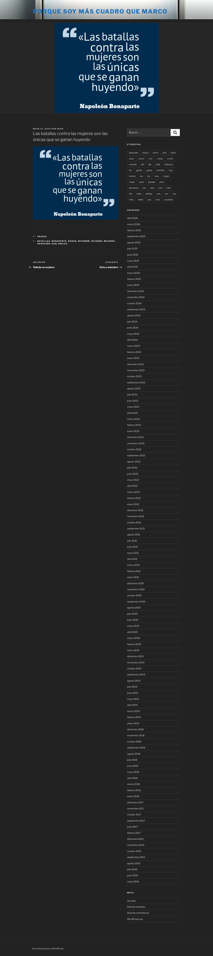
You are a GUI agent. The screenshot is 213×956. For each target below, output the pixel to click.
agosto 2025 (133, 242)
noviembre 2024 (136, 297)
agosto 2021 (133, 534)
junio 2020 (132, 619)
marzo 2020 (133, 638)
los (148, 176)
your (157, 199)
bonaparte (59, 241)
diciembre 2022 (135, 437)
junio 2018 (132, 765)
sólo (169, 187)
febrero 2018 (134, 790)
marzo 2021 (133, 565)
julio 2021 (132, 540)
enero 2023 (133, 431)
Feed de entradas (136, 906)
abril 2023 (132, 413)
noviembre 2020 (136, 589)
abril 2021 (132, 559)
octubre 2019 (134, 668)
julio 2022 (132, 467)
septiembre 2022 (136, 455)
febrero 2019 (134, 717)
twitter (149, 193)
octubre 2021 (134, 522)
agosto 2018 (133, 753)
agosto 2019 (133, 680)
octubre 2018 (134, 741)
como (141, 158)
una (159, 193)
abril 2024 (132, 339)
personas (134, 187)
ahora (145, 152)
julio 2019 (132, 686)
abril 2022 (132, 485)
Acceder (131, 900)
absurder (133, 152)
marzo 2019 (133, 711)
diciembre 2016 (135, 838)
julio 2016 (132, 869)
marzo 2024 (133, 345)
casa (131, 158)
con (150, 158)
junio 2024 (132, 327)
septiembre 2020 (136, 601)
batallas (43, 241)
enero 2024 (133, 358)
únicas (62, 244)
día (149, 164)
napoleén (43, 244)
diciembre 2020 (135, 583)
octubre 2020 (134, 595)
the (130, 193)
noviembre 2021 (135, 516)
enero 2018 (133, 796)
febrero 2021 (134, 571)
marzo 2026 (133, 224)
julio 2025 (132, 248)
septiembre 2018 (136, 747)
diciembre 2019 (135, 656)
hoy (171, 170)
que (152, 187)
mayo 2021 (133, 552)
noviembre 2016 (135, 845)
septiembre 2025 (136, 236)
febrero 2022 (134, 498)
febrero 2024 (134, 352)
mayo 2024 (133, 333)
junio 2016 (132, 875)
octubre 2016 (134, 851)
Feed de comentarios (138, 912)
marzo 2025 (133, 273)
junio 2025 (132, 254)
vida (131, 199)
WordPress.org (135, 919)
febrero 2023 (134, 425)
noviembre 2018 (135, 735)
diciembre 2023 (135, 364)
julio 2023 (132, 394)
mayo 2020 (133, 625)
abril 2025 (132, 266)
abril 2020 (132, 632)
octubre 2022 (134, 449)
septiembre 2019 (136, 674)
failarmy (168, 164)
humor (132, 176)
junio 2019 (132, 692)
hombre (160, 170)
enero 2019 (133, 723)
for (130, 170)
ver (166, 193)
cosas (160, 158)
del (142, 164)
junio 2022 (132, 473)
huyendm (84, 241)
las (141, 176)
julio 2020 (132, 613)
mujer (132, 182)
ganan (72, 241)
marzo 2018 (133, 784)
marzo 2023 (133, 419)
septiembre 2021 (136, 528)
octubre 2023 (134, 376)
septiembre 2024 (136, 309)
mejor (166, 176)
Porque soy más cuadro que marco (100, 11)
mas (156, 176)
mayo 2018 (133, 772)
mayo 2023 (133, 406)
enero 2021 (133, 577)
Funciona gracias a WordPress (48, 948)
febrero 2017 (134, 832)
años (173, 152)
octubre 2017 (134, 814)
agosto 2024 (133, 315)
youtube (168, 199)
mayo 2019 (133, 699)
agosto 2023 (133, 388)
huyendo (97, 241)
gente (139, 170)
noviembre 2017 (135, 808)
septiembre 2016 (136, 857)
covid (170, 158)
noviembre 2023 (136, 370)
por (144, 187)
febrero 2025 (134, 279)
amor (155, 152)
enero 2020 (133, 650)
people (151, 182)
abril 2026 (132, 218)
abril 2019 (132, 705)
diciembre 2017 (135, 802)
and (164, 152)
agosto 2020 (134, 607)
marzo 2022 (133, 492)
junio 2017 (132, 826)
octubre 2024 (134, 303)
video (140, 199)
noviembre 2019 (135, 662)
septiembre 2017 (136, 820)
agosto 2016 (133, 863)
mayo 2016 (133, 881)
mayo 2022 (133, 479)
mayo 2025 (133, 260)
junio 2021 (132, 546)
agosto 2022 (133, 461)
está (158, 164)
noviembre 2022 (135, 443)
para (141, 182)
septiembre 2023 (136, 382)
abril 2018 (132, 778)
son (54, 244)
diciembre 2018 (135, 729)
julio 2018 (132, 759)
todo (139, 193)
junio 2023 (132, 400)
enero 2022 (133, 504)
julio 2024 (132, 321)
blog (60, 129)
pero (161, 182)
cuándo (133, 164)
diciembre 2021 (135, 510)
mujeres (109, 241)
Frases (42, 236)
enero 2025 (133, 285)
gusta (149, 170)
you (149, 199)
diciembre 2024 (135, 291)
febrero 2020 (134, 644)
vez (174, 193)
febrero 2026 (134, 230)
